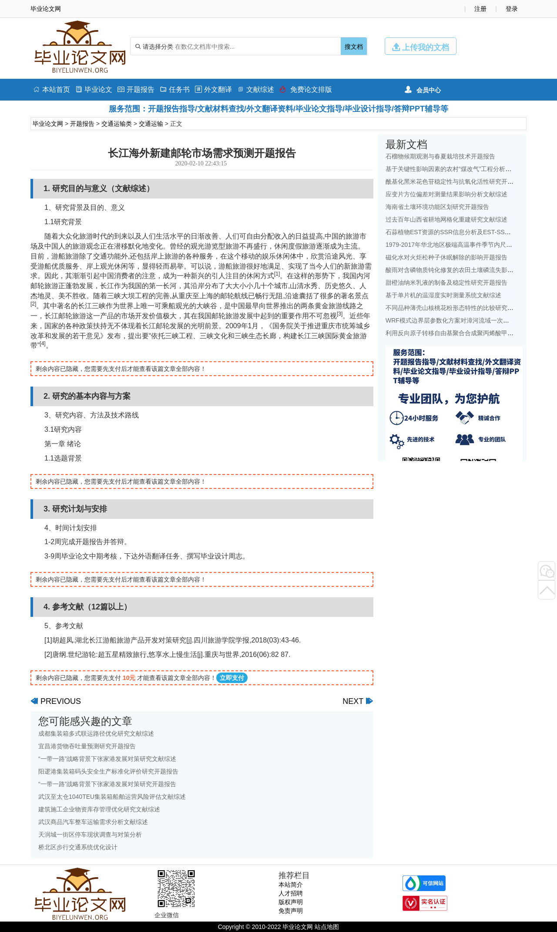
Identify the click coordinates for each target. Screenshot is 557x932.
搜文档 (354, 46)
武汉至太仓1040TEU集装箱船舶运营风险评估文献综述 (112, 796)
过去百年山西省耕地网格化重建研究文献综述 (446, 219)
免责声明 (290, 910)
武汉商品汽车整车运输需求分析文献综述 (93, 821)
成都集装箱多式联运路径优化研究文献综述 (96, 733)
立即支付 (232, 677)
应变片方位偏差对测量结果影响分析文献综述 (446, 194)
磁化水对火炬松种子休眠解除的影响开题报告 (446, 257)
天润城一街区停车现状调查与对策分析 (90, 834)
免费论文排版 (305, 89)
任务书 (175, 89)
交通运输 (151, 123)
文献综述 (255, 89)
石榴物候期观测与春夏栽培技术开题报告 (440, 156)
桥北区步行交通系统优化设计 (77, 847)
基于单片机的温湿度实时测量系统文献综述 (443, 295)
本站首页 (51, 89)
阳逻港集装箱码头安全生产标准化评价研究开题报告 (108, 771)
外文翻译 (213, 89)
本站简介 (290, 884)
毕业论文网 (48, 123)
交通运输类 (116, 123)
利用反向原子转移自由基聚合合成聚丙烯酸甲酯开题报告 (462, 333)
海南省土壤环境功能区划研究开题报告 (437, 206)
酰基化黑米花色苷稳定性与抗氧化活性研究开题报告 (456, 181)
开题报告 (135, 89)
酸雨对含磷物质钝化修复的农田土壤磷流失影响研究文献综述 (468, 269)
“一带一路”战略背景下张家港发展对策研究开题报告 (107, 784)
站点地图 (327, 926)
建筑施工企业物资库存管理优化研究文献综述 (99, 809)
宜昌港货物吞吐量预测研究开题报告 (87, 746)
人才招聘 (290, 893)
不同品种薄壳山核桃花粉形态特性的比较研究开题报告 (459, 307)
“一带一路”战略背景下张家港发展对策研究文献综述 (107, 758)
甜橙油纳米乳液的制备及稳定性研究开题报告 (446, 282)
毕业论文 (93, 89)
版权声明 (290, 901)
